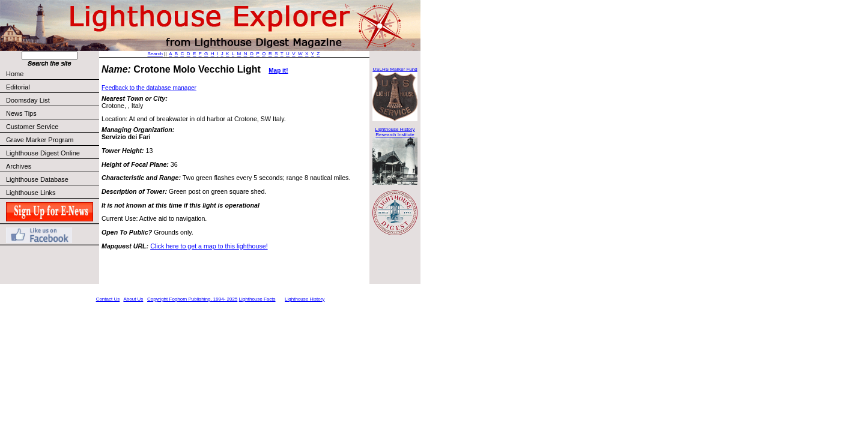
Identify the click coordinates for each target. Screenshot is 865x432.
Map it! (278, 70)
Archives (18, 166)
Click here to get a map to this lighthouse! (208, 246)
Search (155, 53)
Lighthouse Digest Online (43, 153)
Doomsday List (28, 100)
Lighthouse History (304, 299)
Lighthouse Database (37, 179)
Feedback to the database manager (149, 88)
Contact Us (108, 299)
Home (14, 73)
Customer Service (52, 126)
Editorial (52, 87)
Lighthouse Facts (257, 299)
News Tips (21, 113)
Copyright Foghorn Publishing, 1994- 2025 (192, 299)
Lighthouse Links (31, 192)
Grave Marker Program (39, 139)
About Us (133, 299)
